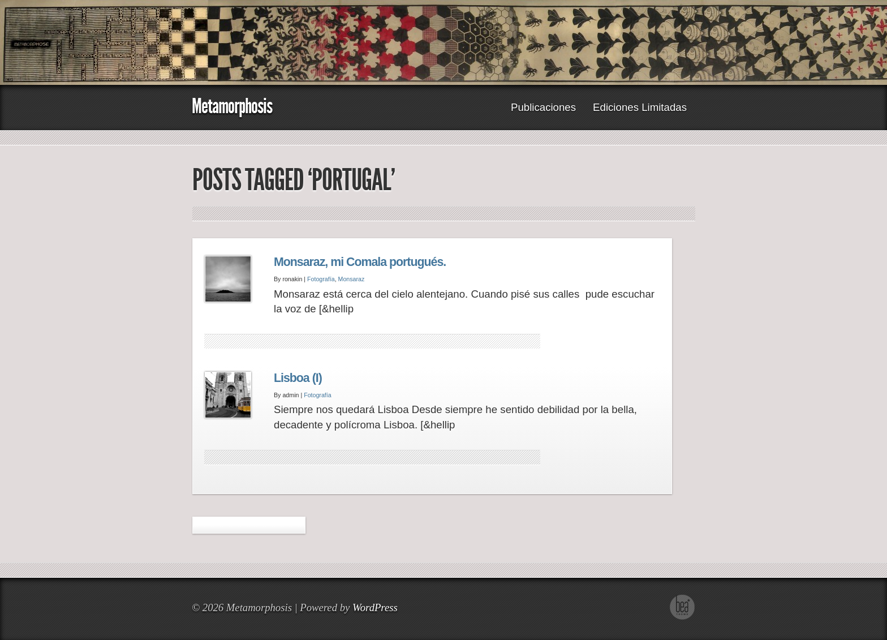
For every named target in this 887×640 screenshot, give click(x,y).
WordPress (375, 607)
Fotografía (321, 279)
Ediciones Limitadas (640, 107)
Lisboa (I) (298, 378)
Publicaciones (543, 107)
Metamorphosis (232, 106)
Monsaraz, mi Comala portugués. (360, 262)
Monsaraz (351, 279)
